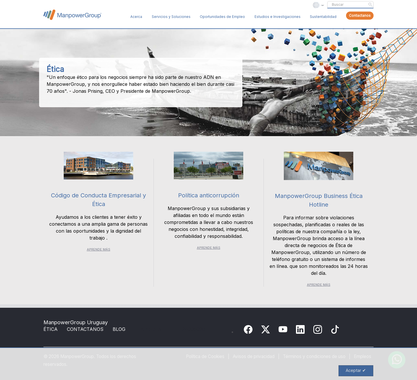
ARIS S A (150, 329)
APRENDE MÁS (98, 249)
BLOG (119, 329)
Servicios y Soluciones (171, 16)
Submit (370, 4)
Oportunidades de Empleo (222, 16)
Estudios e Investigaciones (278, 16)
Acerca (136, 16)
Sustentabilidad (323, 16)
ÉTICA (50, 329)
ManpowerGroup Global (72, 15)
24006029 (193, 329)
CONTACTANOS (85, 329)
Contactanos (360, 15)
